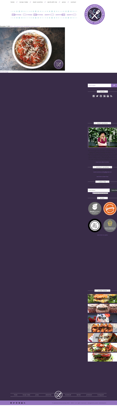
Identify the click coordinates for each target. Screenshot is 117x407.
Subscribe (114, 190)
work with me (50, 2)
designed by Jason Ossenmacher (97, 404)
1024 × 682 (13, 26)
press (61, 2)
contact (70, 2)
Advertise (48, 395)
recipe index (23, 2)
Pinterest (89, 395)
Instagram (100, 395)
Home (15, 395)
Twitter (79, 395)
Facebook (68, 395)
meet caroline (36, 2)
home (12, 2)
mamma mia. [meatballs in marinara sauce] (28, 26)
